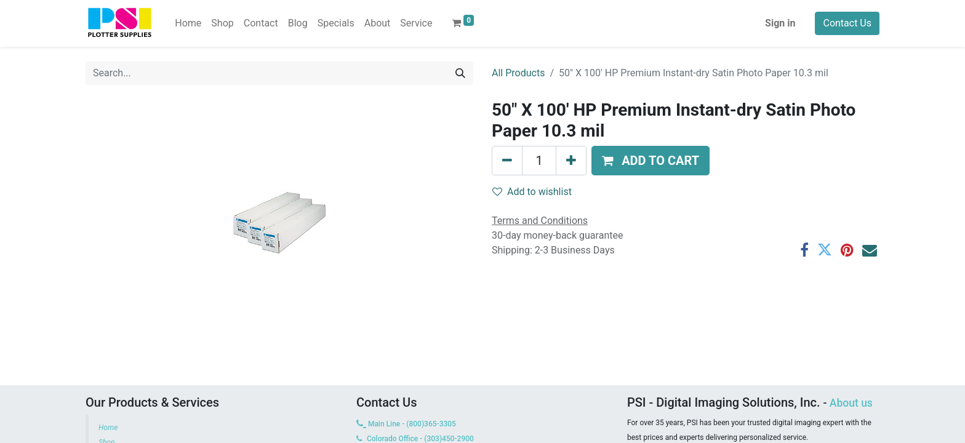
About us (851, 403)
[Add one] (571, 160)
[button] (650, 160)
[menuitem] (188, 23)
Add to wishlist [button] (532, 192)
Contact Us (847, 23)
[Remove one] (507, 160)
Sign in (780, 23)
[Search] (460, 73)
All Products (518, 73)
